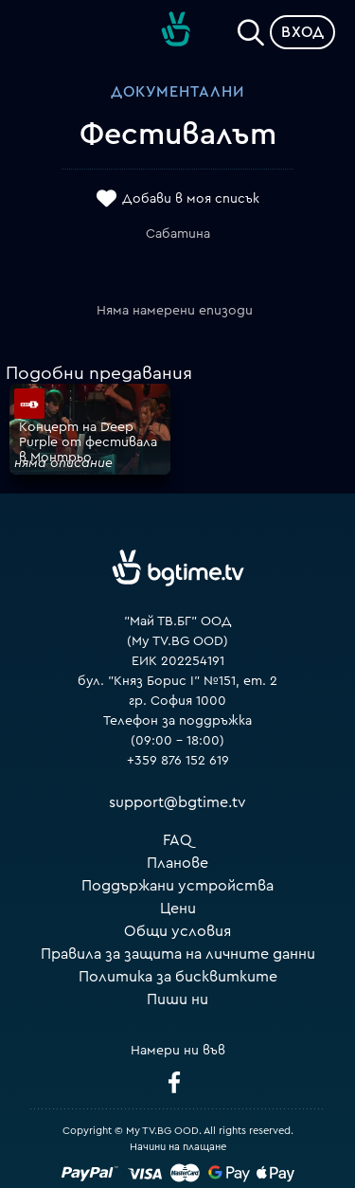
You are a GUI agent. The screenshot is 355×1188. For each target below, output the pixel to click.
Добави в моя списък (190, 199)
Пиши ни (177, 999)
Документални (177, 91)
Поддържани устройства (177, 885)
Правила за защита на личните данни (178, 954)
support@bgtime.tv (177, 802)
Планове (177, 863)
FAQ (177, 840)
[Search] (251, 28)
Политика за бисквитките (178, 976)
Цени (178, 908)
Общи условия (177, 931)
